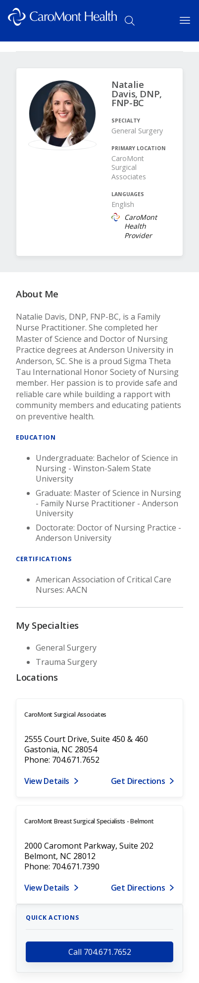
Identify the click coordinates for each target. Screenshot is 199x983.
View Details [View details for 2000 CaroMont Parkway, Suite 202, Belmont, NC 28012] (46, 888)
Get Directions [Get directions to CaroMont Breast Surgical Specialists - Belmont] (138, 888)
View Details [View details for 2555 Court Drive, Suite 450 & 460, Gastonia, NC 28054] (46, 781)
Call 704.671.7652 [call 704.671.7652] (99, 951)
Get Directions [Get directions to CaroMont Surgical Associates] (138, 781)
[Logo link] (62, 21)
